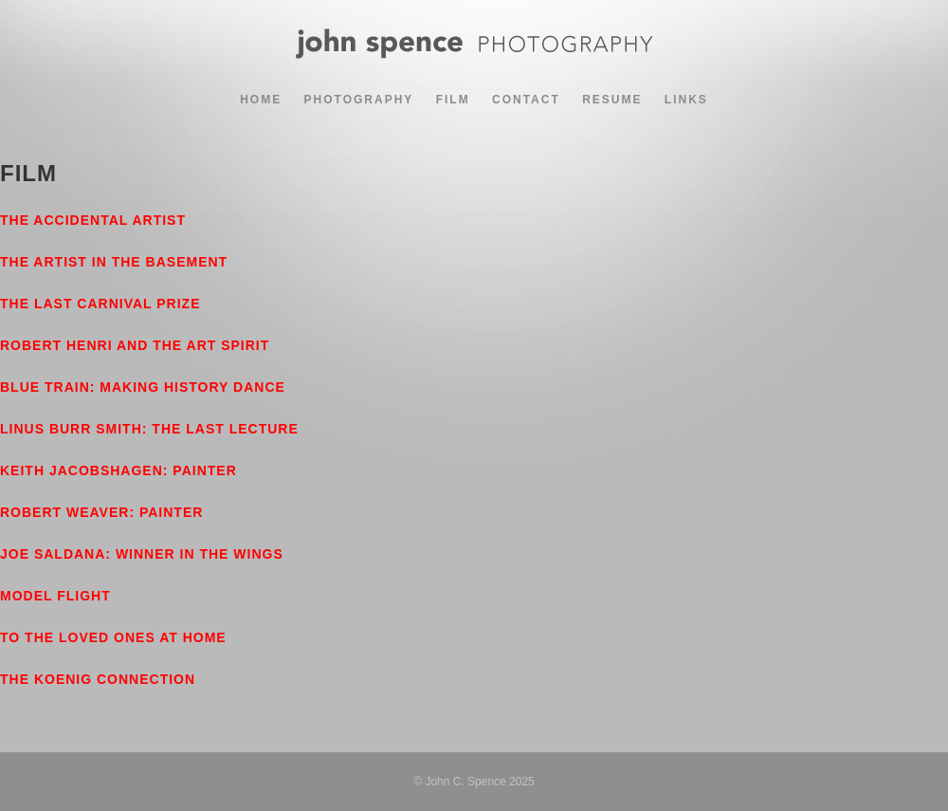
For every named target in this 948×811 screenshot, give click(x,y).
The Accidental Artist (93, 220)
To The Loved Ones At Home (113, 637)
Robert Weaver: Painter (101, 512)
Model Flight (55, 595)
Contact (526, 99)
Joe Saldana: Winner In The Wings (141, 554)
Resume (612, 99)
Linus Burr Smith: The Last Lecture (149, 428)
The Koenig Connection (97, 679)
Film (453, 99)
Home (261, 99)
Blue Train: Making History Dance (142, 387)
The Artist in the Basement (114, 261)
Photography (359, 99)
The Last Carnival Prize (100, 303)
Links (686, 99)
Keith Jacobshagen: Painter (118, 470)
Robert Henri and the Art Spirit (134, 345)
